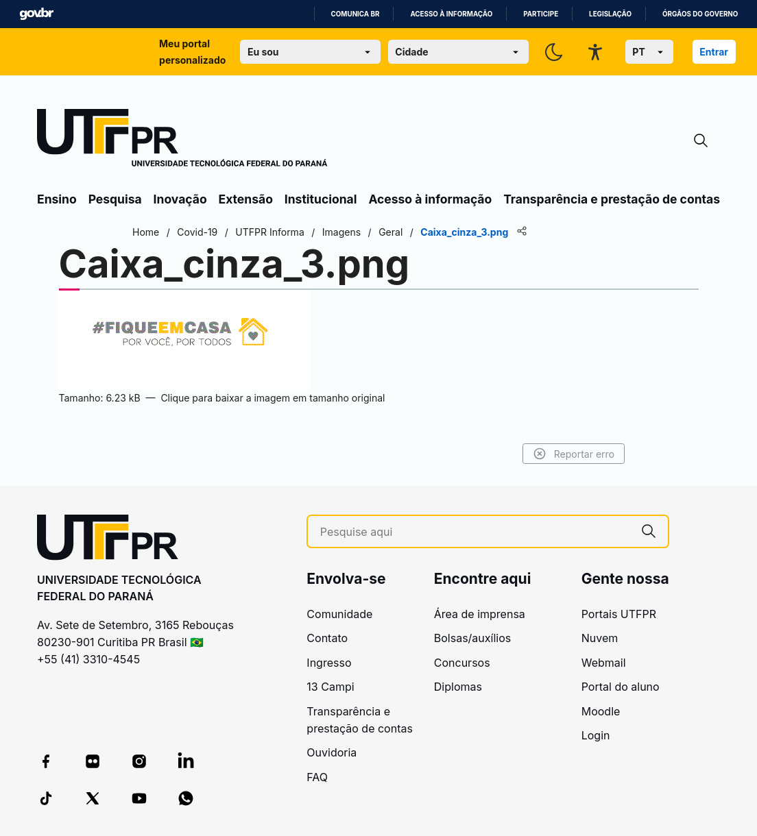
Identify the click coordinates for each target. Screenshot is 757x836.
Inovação (180, 199)
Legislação (610, 14)
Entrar (713, 52)
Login (595, 735)
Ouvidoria (332, 752)
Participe (540, 14)
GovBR (36, 14)
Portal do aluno (620, 686)
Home (145, 232)
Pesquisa (115, 199)
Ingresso (329, 662)
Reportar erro (573, 453)
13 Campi (330, 686)
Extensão (246, 199)
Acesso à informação (451, 14)
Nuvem (599, 638)
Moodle (601, 711)
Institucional (321, 199)
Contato (327, 638)
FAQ (317, 777)
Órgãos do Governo (700, 14)
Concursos (462, 662)
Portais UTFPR (618, 614)
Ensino (57, 199)
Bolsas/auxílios (472, 638)
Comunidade (339, 614)
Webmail (603, 662)
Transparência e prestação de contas (611, 199)
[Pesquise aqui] (474, 532)
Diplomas (458, 686)
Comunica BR (355, 14)
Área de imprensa (479, 614)
